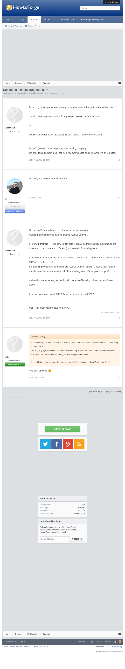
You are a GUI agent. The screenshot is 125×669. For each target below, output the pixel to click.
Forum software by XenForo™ (26, 647)
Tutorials (10, 19)
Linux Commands (66, 19)
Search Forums (15, 26)
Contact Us (82, 642)
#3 (119, 318)
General (22, 93)
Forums (34, 19)
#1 (119, 160)
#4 (119, 378)
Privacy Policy (116, 647)
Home (107, 642)
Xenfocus (21, 642)
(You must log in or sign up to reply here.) (105, 392)
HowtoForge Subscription (92, 19)
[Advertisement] (62, 56)
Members (48, 19)
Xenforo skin (9, 642)
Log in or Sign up (111, 2)
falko (7, 357)
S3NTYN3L (43, 93)
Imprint (99, 642)
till (6, 199)
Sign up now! (62, 429)
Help (91, 642)
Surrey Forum (117, 651)
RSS (120, 641)
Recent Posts (34, 26)
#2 (119, 197)
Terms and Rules (102, 647)
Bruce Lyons (79, 513)
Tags (22, 19)
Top (114, 642)
